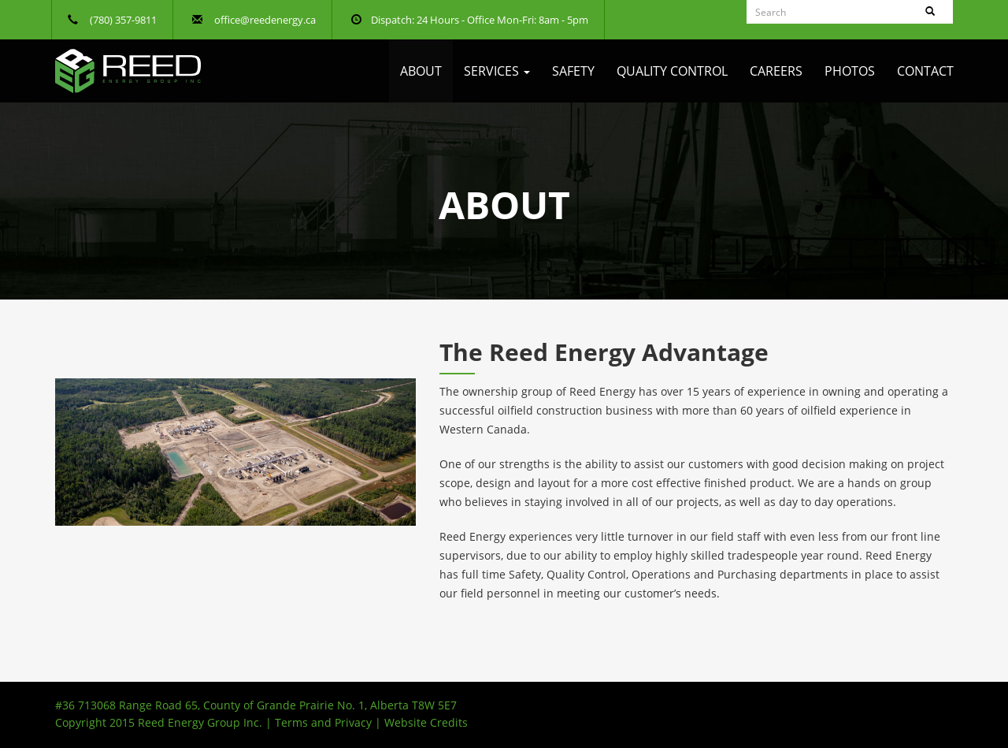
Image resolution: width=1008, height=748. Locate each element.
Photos (850, 71)
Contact (925, 71)
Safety (573, 71)
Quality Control (672, 71)
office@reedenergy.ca (265, 20)
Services (497, 71)
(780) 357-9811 (123, 20)
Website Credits (426, 722)
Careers (776, 71)
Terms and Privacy (323, 722)
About (421, 71)
